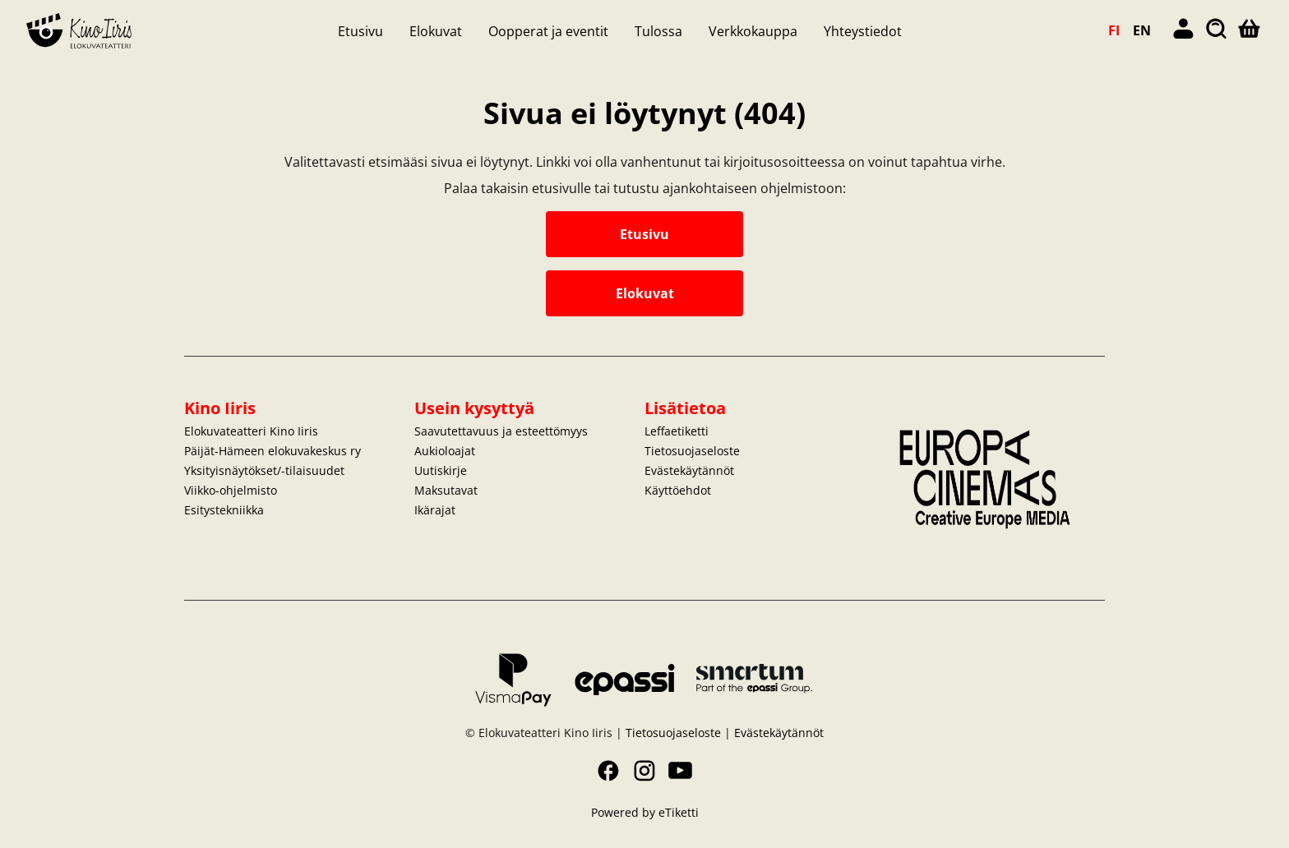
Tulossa (658, 31)
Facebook (608, 771)
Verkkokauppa (753, 31)
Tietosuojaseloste (692, 451)
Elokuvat (435, 31)
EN (1142, 30)
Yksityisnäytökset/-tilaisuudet (264, 470)
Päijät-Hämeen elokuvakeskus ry (272, 451)
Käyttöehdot (677, 490)
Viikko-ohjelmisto (230, 490)
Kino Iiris (220, 408)
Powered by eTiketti (645, 812)
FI (1114, 30)
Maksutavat (446, 490)
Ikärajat (434, 510)
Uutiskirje (440, 470)
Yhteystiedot (863, 31)
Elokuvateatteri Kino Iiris (251, 431)
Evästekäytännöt (689, 470)
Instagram (644, 771)
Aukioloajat (444, 451)
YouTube (681, 771)
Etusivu (360, 31)
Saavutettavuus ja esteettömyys (501, 431)
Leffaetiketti (676, 431)
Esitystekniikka (224, 510)
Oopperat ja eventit (548, 31)
